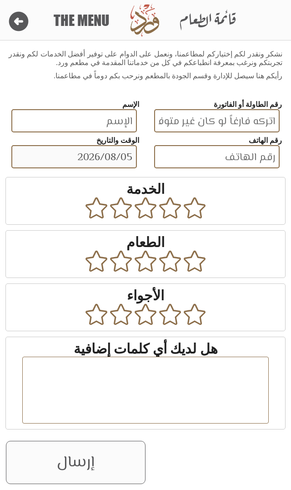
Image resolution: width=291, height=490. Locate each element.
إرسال (76, 462)
